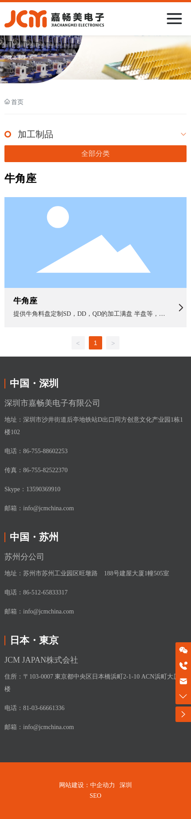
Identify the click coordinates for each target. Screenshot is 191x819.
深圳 (125, 785)
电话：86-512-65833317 (36, 592)
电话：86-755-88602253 (36, 451)
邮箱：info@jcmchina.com (39, 508)
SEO (95, 795)
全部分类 (95, 153)
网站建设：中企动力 (87, 785)
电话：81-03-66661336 (34, 708)
